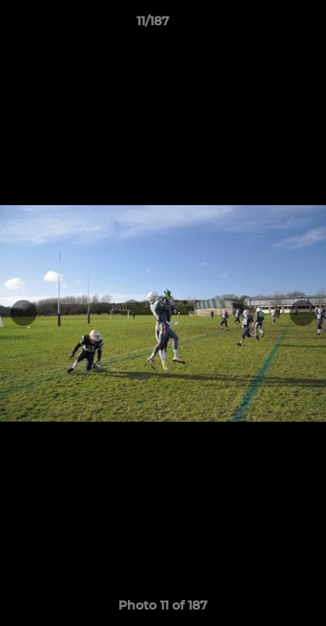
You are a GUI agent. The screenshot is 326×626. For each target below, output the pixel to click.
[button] (263, 25)
